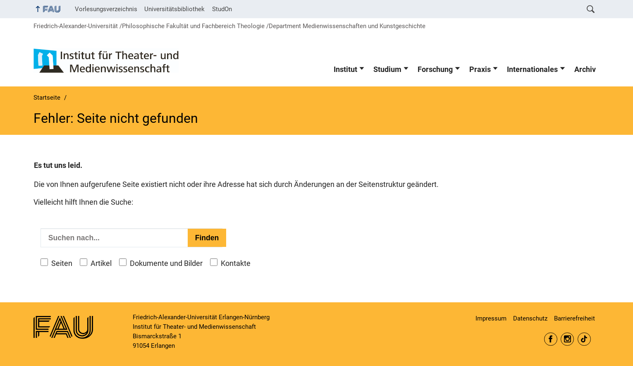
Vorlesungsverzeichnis (106, 9)
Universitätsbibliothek (174, 9)
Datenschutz (530, 318)
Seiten (61, 263)
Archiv (585, 69)
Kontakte (236, 263)
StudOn (222, 9)
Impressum (490, 318)
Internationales (532, 69)
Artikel (101, 263)
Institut (345, 69)
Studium (387, 69)
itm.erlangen (550, 339)
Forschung (435, 69)
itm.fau (567, 339)
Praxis (480, 69)
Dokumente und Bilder (166, 263)
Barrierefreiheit (574, 318)
